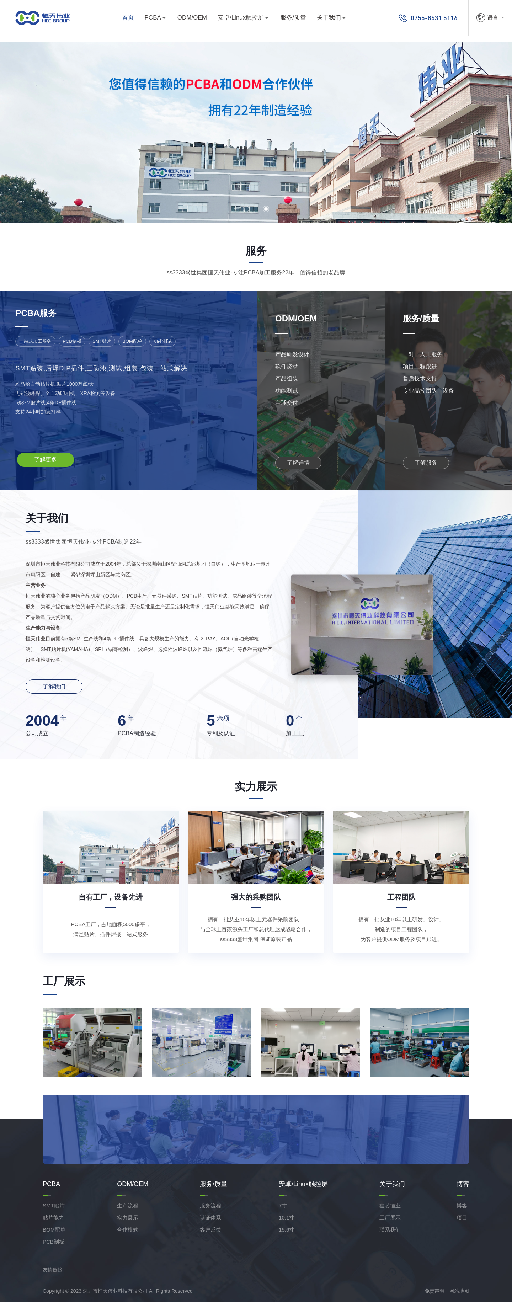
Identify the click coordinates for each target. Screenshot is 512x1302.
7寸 (283, 1205)
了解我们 (54, 686)
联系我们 (390, 1230)
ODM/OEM (192, 17)
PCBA (153, 17)
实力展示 (127, 1218)
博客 (462, 1205)
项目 (462, 1218)
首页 (128, 17)
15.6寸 (286, 1230)
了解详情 (298, 463)
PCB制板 (53, 1242)
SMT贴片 (54, 1205)
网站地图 (459, 1291)
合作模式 (127, 1230)
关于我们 (329, 17)
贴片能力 (53, 1218)
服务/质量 (293, 17)
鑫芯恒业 (390, 1205)
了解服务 (426, 463)
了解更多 (45, 460)
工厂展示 (390, 1218)
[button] (246, 209)
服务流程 (210, 1205)
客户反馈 (210, 1230)
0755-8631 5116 (428, 18)
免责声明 (434, 1291)
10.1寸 (286, 1218)
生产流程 (127, 1205)
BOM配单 (54, 1230)
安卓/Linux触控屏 (241, 17)
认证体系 (210, 1218)
